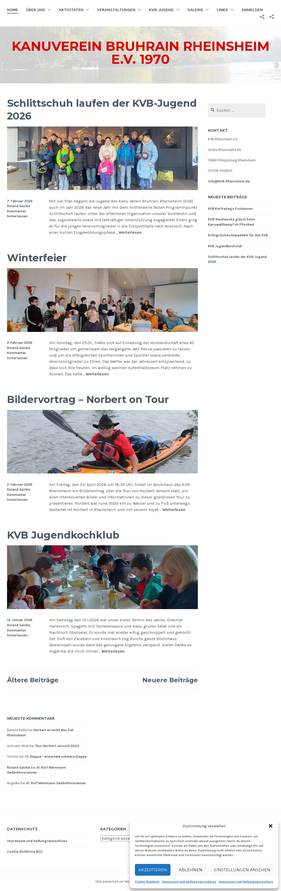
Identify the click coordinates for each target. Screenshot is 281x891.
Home (12, 9)
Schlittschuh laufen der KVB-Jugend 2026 (102, 109)
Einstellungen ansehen (242, 869)
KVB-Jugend (161, 9)
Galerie (195, 9)
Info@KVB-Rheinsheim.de (229, 181)
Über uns (35, 9)
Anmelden (252, 9)
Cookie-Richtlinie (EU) (25, 852)
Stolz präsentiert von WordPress (117, 881)
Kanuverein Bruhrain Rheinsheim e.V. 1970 (141, 52)
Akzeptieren (152, 869)
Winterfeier (37, 258)
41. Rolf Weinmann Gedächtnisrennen (56, 783)
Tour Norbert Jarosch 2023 (57, 746)
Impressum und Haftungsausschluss (189, 881)
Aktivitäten (71, 9)
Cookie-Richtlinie (147, 881)
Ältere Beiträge (32, 680)
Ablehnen (190, 869)
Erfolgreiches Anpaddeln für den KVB (238, 235)
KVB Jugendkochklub (63, 535)
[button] (270, 826)
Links (222, 9)
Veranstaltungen (116, 9)
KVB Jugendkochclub (225, 246)
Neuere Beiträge (170, 680)
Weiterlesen (130, 232)
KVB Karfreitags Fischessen (230, 209)
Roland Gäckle (18, 206)
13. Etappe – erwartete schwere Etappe (56, 757)
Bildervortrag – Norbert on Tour (88, 399)
